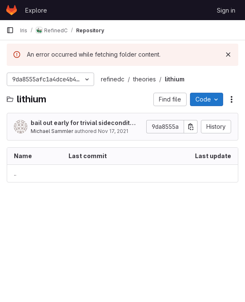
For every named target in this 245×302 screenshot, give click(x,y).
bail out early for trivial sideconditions (83, 123)
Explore (36, 10)
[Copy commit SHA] (191, 126)
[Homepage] (11, 10)
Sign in (226, 10)
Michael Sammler (52, 131)
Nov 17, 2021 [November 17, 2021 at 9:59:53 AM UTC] (113, 131)
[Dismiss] (228, 54)
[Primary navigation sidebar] (10, 30)
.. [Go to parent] (15, 173)
